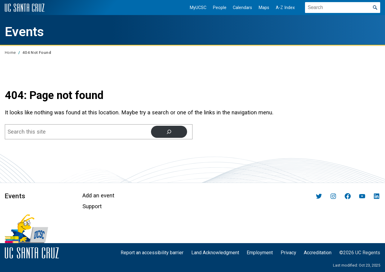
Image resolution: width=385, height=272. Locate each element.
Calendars (242, 7)
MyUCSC (198, 7)
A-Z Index (285, 7)
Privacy (288, 252)
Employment (260, 252)
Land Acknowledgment (215, 252)
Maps (264, 7)
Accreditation (317, 252)
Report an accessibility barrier (152, 252)
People (219, 7)
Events (24, 31)
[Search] (169, 132)
